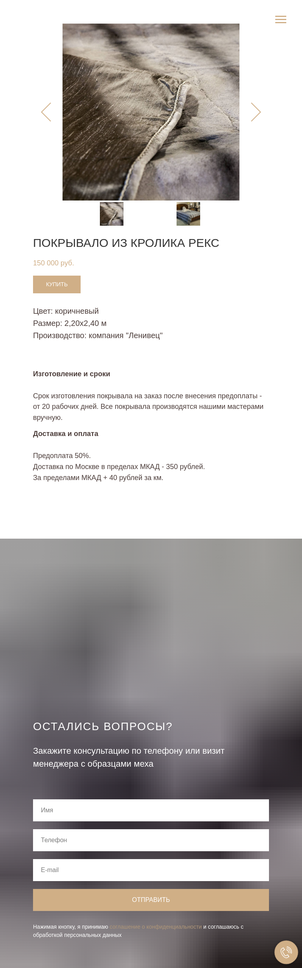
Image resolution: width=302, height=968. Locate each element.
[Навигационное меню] (280, 20)
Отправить (151, 899)
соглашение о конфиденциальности (156, 927)
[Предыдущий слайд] (46, 112)
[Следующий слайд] (256, 112)
